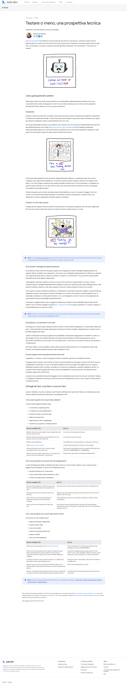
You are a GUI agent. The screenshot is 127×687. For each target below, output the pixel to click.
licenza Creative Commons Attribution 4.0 (85, 593)
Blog (61, 2)
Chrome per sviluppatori (87, 664)
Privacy (10, 682)
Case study (69, 2)
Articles (5, 8)
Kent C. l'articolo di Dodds (62, 305)
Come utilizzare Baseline (48, 2)
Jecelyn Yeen (79, 580)
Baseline (35, 2)
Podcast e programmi (87, 672)
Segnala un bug (62, 664)
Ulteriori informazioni (52, 546)
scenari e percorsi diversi (36, 445)
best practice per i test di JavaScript (62, 127)
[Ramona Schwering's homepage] (42, 36)
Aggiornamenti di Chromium (89, 667)
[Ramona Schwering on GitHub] (37, 36)
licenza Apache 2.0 (50, 595)
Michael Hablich (92, 580)
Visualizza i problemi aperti (65, 667)
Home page (29, 18)
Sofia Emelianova (42, 582)
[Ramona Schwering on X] (34, 36)
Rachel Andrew (32, 582)
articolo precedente (33, 41)
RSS (105, 674)
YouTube (106, 667)
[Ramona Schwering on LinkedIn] (39, 36)
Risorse (26, 2)
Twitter (85, 580)
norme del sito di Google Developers (83, 595)
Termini (4, 682)
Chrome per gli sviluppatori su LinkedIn (112, 670)
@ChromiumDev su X (110, 664)
